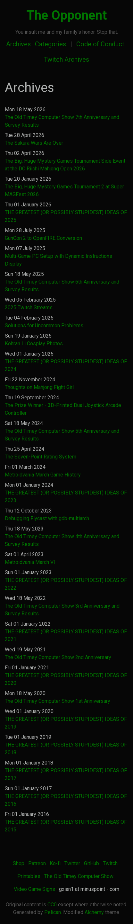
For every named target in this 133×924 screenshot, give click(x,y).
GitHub (91, 863)
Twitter (72, 863)
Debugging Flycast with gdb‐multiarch (47, 518)
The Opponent (67, 15)
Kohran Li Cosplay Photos (34, 343)
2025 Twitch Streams (29, 307)
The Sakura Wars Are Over (34, 143)
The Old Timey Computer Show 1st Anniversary (57, 701)
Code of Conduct (100, 44)
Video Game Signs (34, 889)
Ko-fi (55, 863)
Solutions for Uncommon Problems (44, 325)
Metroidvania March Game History (43, 475)
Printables (28, 876)
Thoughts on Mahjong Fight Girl (39, 387)
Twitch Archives (66, 59)
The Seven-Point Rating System (40, 457)
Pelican (52, 912)
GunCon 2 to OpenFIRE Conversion (43, 238)
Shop (18, 863)
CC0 (52, 904)
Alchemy (94, 912)
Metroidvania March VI (30, 562)
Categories (50, 44)
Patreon (37, 863)
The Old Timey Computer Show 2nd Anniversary (58, 657)
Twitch (110, 863)
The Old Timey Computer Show (78, 876)
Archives (18, 44)
